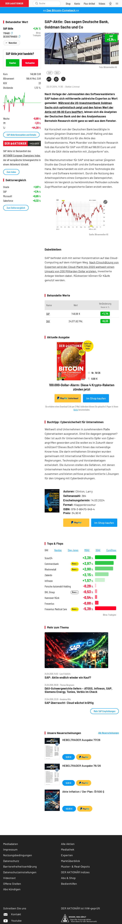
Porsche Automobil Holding (58, 586)
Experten (67, 855)
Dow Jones (73, 550)
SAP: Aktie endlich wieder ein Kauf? (68, 677)
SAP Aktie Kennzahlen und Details (21, 134)
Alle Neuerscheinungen (108, 732)
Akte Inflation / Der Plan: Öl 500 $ (83, 791)
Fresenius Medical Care (56, 609)
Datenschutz (11, 861)
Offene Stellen (12, 883)
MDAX (86, 550)
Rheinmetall (50, 569)
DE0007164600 (11, 36)
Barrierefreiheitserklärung (20, 866)
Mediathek (67, 849)
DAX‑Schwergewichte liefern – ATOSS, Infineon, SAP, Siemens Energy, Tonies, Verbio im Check (78, 690)
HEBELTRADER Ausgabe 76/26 (81, 765)
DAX (57, 72)
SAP (49, 72)
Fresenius (49, 603)
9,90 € (68, 756)
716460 (8, 32)
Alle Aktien (68, 844)
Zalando (48, 575)
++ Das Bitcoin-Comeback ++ (61, 10)
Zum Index (11, 171)
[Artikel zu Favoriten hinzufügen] (63, 79)
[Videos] (102, 3)
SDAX (98, 550)
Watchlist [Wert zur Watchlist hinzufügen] (13, 42)
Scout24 (48, 558)
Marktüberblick (70, 861)
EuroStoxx (111, 550)
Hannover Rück (52, 598)
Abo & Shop (68, 878)
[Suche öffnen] (37, 3)
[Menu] (118, 3)
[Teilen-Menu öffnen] (49, 79)
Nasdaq (58, 550)
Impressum (10, 849)
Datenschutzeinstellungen (19, 872)
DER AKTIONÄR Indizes (75, 872)
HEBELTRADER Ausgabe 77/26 (81, 740)
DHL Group (50, 592)
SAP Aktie (8, 28)
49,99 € (69, 808)
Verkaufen (30, 62)
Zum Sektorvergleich (16, 207)
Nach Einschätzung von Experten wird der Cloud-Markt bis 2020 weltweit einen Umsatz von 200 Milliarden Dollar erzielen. (82, 267)
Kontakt (12, 914)
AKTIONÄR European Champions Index (21, 155)
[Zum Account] (77, 3)
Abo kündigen (11, 889)
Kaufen (12, 62)
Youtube (12, 920)
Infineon (49, 580)
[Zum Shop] (68, 3)
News (74, 563)
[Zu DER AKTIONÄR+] (89, 3)
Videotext (9, 878)
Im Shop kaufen (96, 398)
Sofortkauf (67, 398)
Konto (76, 409)
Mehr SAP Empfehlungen (104, 711)
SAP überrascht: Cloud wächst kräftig (69, 702)
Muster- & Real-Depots (75, 866)
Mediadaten (10, 844)
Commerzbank (52, 563)
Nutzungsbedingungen (17, 855)
